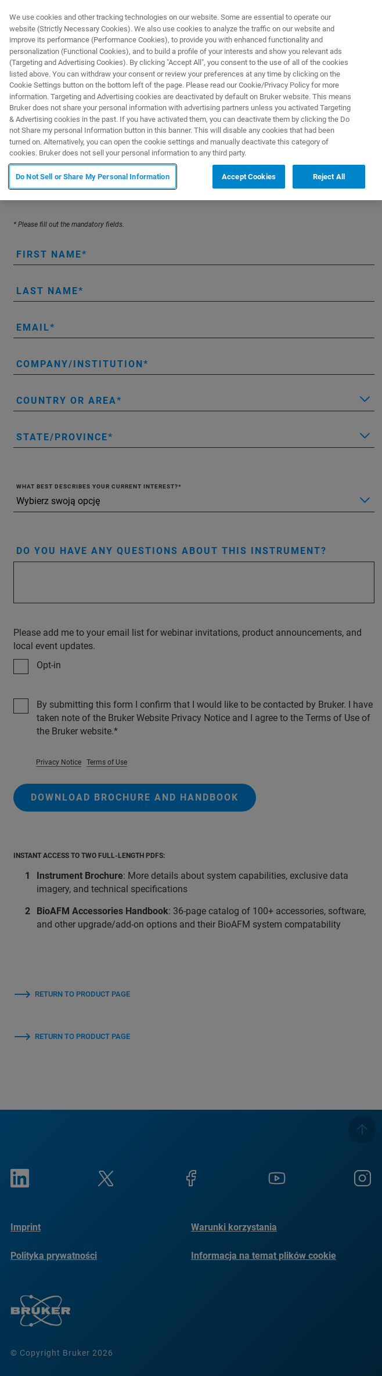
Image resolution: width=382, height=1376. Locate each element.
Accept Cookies (249, 176)
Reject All (329, 176)
